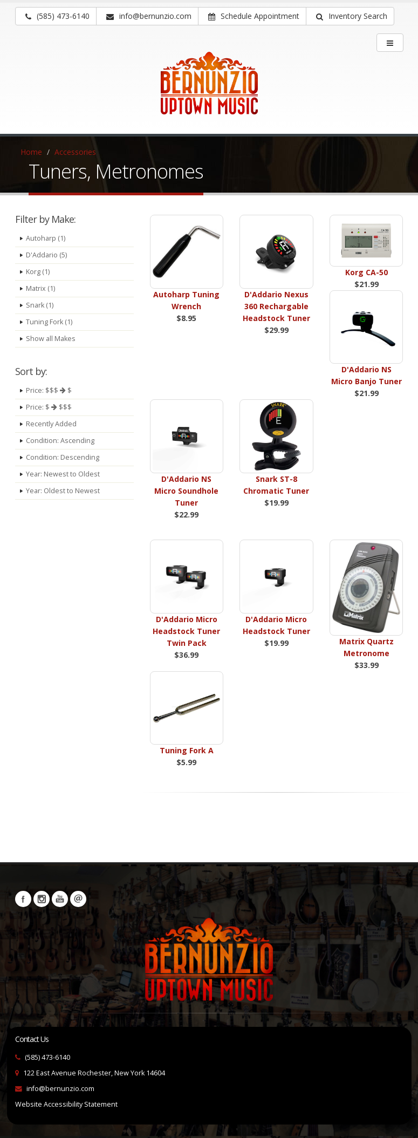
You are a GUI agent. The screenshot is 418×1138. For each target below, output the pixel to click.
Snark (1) (39, 305)
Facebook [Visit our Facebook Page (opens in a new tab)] (23, 899)
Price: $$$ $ (49, 390)
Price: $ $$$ (49, 407)
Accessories (75, 152)
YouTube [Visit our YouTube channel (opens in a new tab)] (60, 899)
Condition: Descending (62, 457)
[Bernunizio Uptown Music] (209, 91)
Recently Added (51, 423)
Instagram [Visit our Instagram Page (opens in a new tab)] (41, 899)
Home (31, 152)
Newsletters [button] (78, 899)
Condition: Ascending (60, 440)
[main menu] (389, 42)
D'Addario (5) (46, 255)
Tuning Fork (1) (49, 321)
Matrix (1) (40, 288)
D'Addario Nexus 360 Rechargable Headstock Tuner (276, 306)
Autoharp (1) (45, 238)
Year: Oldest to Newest (63, 490)
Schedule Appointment (253, 16)
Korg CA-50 (366, 272)
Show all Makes (51, 338)
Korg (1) (38, 271)
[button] (350, 16)
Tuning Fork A (187, 750)
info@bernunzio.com (60, 1088)
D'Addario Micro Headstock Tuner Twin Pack (186, 631)
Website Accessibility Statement (66, 1104)
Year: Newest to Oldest (63, 474)
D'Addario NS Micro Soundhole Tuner (186, 491)
